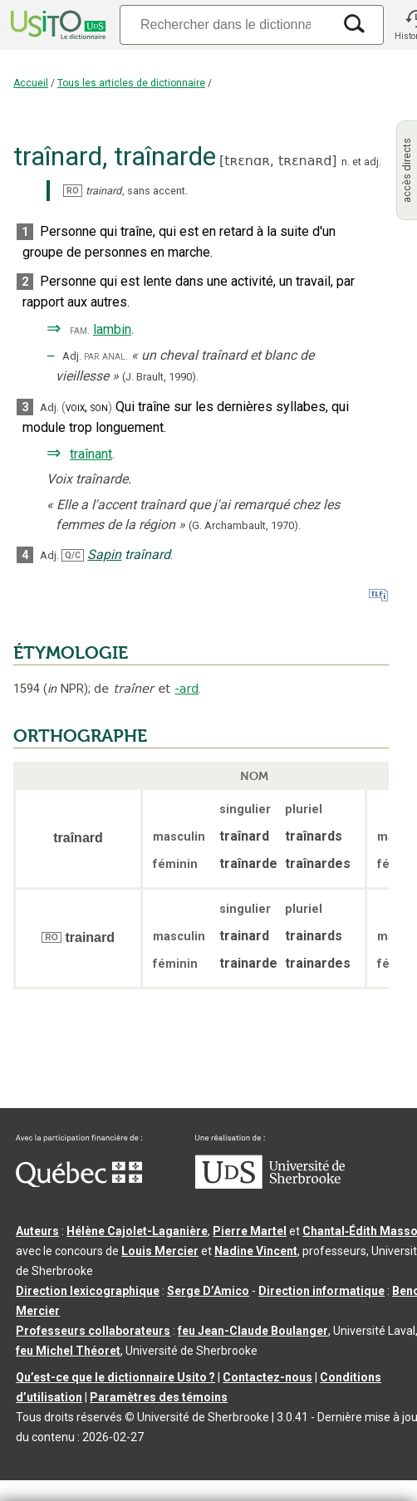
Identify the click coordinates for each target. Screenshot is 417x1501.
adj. (372, 161)
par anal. (106, 356)
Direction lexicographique (87, 1290)
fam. (80, 330)
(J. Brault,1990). (160, 376)
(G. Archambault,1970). (245, 525)
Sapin (104, 554)
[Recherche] (225, 24)
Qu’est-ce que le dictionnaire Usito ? (115, 1377)
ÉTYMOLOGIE (70, 653)
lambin (112, 329)
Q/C (73, 555)
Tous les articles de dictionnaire (131, 83)
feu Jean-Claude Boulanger (253, 1330)
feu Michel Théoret (68, 1350)
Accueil (30, 83)
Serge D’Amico (208, 1290)
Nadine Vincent (255, 1251)
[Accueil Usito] (56, 25)
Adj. (71, 356)
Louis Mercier (160, 1251)
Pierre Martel (250, 1231)
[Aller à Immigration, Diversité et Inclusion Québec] (79, 1183)
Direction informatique (321, 1290)
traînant (91, 454)
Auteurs (37, 1231)
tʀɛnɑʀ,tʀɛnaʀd (277, 161)
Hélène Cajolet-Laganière (137, 1231)
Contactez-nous (267, 1377)
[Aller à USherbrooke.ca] (270, 1184)
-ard (187, 688)
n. (345, 161)
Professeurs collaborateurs (93, 1330)
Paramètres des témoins (159, 1397)
